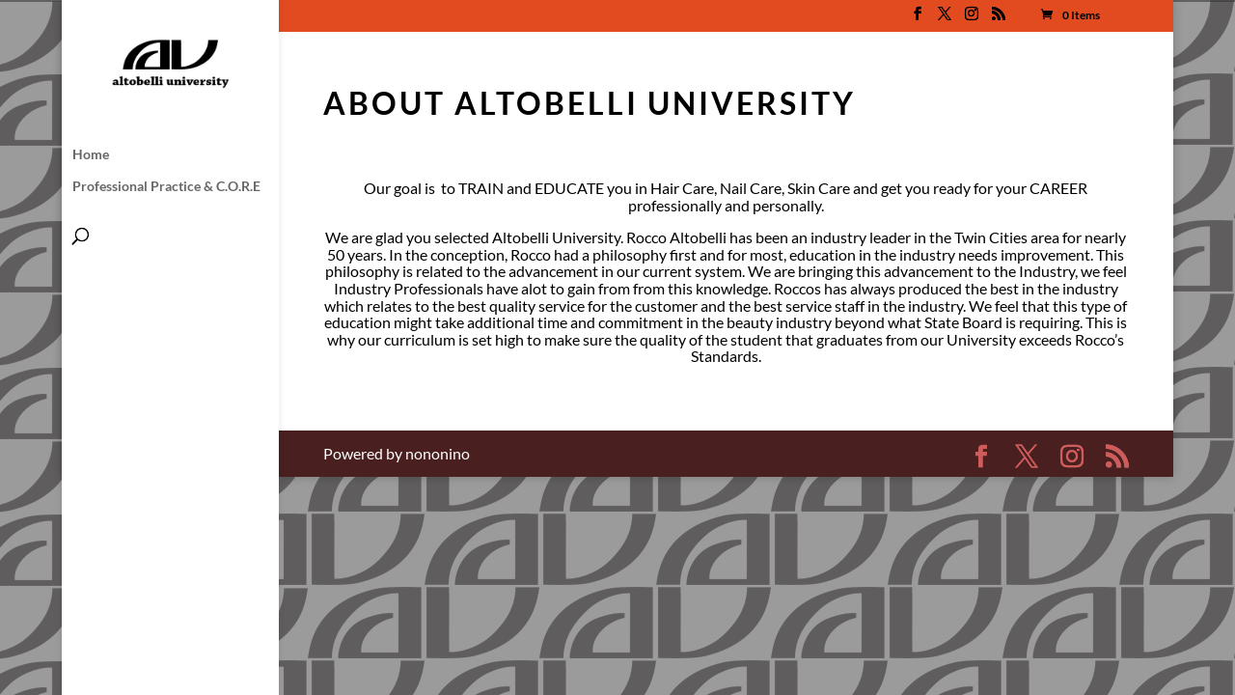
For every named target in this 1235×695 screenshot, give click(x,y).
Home (90, 155)
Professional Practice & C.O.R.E (166, 187)
